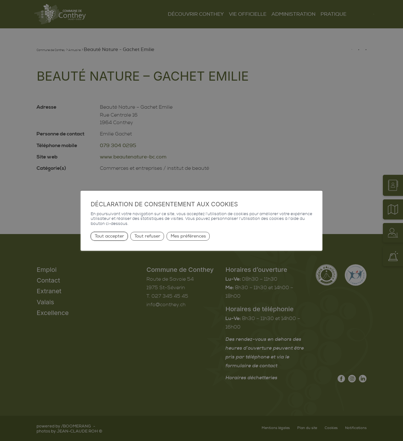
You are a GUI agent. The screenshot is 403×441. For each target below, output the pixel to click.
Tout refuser (147, 236)
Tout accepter (109, 236)
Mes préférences (188, 236)
